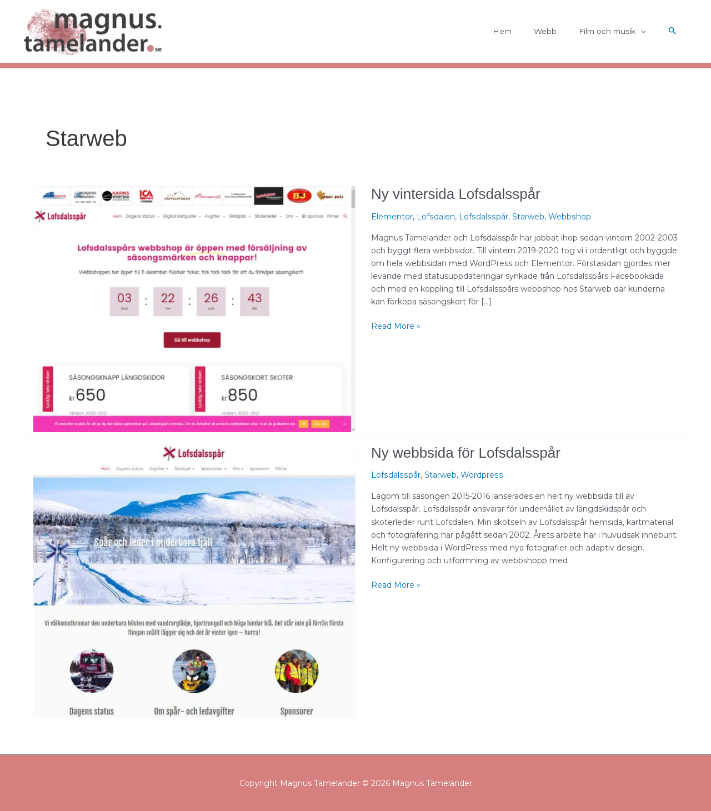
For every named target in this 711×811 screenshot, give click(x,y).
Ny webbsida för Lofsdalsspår (465, 452)
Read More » (395, 325)
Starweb (526, 217)
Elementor (392, 217)
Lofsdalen (435, 217)
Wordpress (479, 475)
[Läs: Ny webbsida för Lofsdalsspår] (194, 580)
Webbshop (567, 217)
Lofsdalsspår (482, 217)
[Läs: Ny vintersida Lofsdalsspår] (194, 308)
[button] (673, 32)
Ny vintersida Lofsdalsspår (455, 194)
